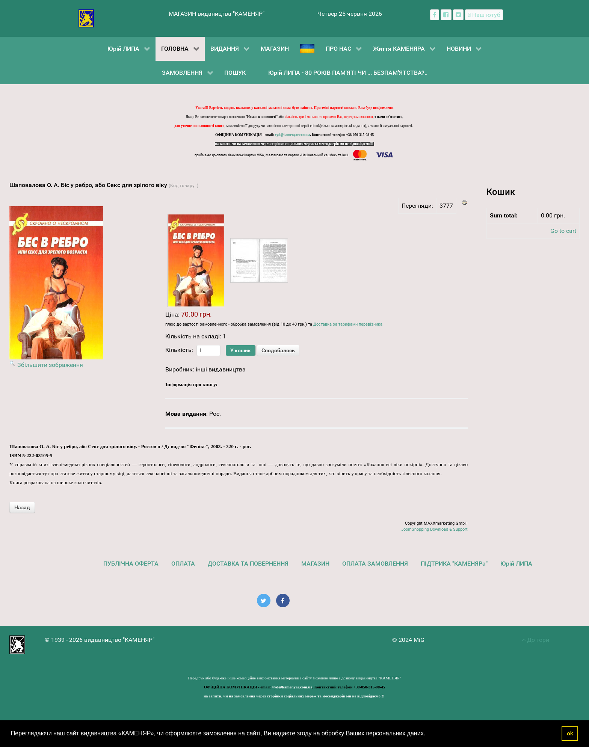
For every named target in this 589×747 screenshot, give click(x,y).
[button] (428, 734)
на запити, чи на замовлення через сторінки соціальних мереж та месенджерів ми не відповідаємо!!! (294, 144)
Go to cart (563, 230)
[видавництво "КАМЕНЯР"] (86, 17)
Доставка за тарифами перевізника (347, 324)
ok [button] (570, 733)
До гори (535, 639)
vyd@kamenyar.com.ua (292, 135)
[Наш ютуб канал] (484, 14)
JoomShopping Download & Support (434, 529)
